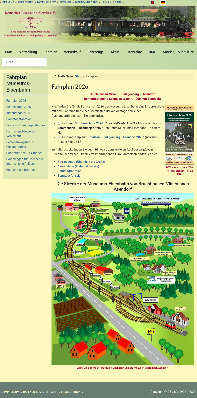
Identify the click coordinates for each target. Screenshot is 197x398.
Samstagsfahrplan (19, 119)
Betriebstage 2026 (18, 107)
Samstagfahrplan (70, 171)
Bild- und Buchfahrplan (21, 170)
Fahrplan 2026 (16, 101)
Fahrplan (50, 52)
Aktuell (116, 52)
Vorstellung (28, 52)
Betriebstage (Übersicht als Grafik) (81, 162)
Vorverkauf (72, 52)
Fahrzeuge (95, 52)
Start (8, 52)
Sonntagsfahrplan (70, 175)
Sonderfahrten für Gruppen (24, 153)
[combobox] (24, 62)
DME (152, 52)
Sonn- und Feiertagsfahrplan (25, 125)
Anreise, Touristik (176, 52)
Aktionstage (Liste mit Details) (78, 166)
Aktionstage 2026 (18, 113)
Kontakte (135, 52)
